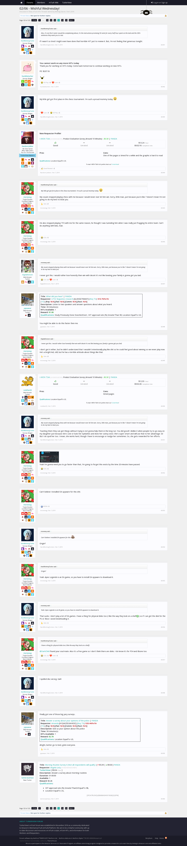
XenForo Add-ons (65, 838)
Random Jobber (27, 146)
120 (47, 20)
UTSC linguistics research (62, 299)
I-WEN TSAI (45, 138)
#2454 (163, 547)
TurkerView (115, 164)
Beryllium (149, 838)
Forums (30, 2)
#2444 (163, 173)
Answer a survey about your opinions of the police (67, 720)
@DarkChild (45, 651)
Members (41, 2)
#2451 (163, 440)
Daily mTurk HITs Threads (38, 12)
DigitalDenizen (27, 275)
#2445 (163, 208)
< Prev (34, 20)
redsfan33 (27, 390)
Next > (71, 20)
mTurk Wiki (53, 2)
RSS (166, 838)
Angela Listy (55, 767)
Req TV (93, 299)
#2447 (163, 284)
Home (21, 2)
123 (59, 20)
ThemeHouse (52, 841)
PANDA (114, 138)
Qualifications (45, 161)
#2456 (163, 627)
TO (42, 301)
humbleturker (27, 76)
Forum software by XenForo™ (38, 838)
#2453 (163, 510)
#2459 (163, 753)
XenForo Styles (78, 838)
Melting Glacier (60, 12)
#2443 (163, 117)
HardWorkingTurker (27, 41)
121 (51, 20)
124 (62, 20)
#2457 (163, 660)
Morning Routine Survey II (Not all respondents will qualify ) (70, 764)
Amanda (55, 723)
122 (55, 20)
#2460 (163, 799)
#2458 (163, 693)
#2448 (163, 327)
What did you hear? (54, 296)
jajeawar (27, 308)
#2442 (163, 87)
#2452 (163, 473)
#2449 (163, 360)
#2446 (163, 242)
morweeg (28, 197)
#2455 (163, 581)
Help (156, 838)
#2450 (163, 406)
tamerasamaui (28, 778)
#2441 (163, 45)
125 (66, 20)
